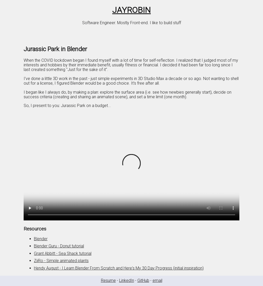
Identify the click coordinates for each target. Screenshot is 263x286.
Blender (41, 238)
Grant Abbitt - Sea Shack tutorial (62, 253)
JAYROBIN (131, 10)
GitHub (143, 280)
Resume (108, 280)
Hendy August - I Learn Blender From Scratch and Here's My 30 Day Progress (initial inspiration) (119, 268)
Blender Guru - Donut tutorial (59, 246)
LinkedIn (126, 280)
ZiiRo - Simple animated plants (61, 260)
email (157, 280)
